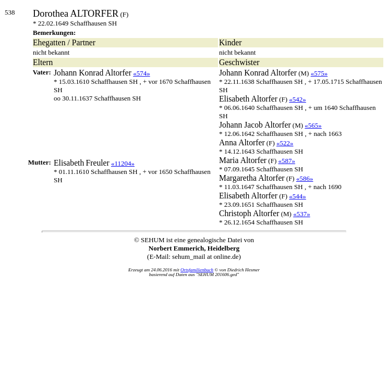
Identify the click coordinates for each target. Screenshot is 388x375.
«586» (304, 178)
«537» (301, 214)
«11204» (123, 163)
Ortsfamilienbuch (196, 269)
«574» (141, 73)
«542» (297, 99)
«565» (313, 125)
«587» (286, 161)
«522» (285, 143)
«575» (319, 73)
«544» (297, 196)
